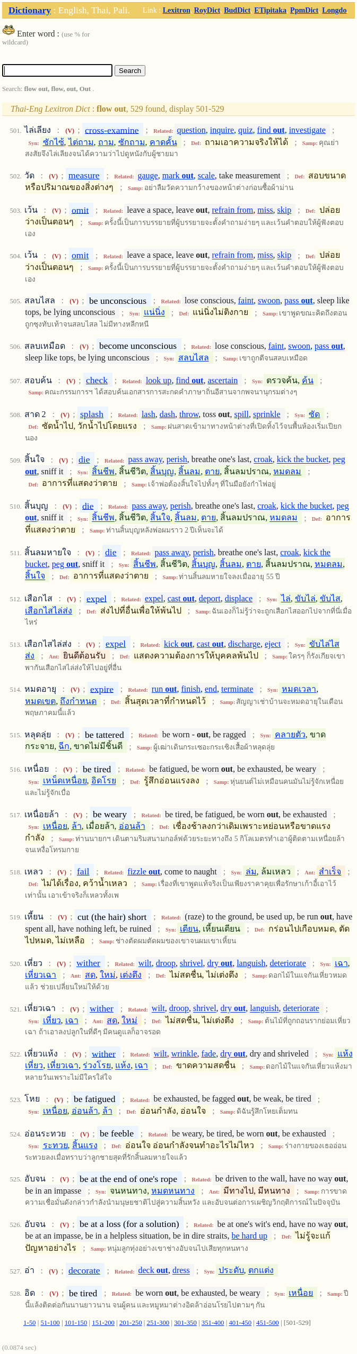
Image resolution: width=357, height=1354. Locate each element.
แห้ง (122, 1065)
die (84, 459)
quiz (245, 129)
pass (298, 300)
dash (167, 414)
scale (206, 175)
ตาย (212, 471)
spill (241, 414)
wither (88, 963)
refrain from (233, 209)
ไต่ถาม (81, 142)
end (211, 688)
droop (166, 963)
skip (284, 209)
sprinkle (267, 414)
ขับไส (330, 598)
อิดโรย (103, 781)
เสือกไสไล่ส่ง (48, 610)
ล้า (77, 826)
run (164, 688)
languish (251, 963)
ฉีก (63, 746)
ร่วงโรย (97, 1065)
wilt (145, 963)
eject (273, 643)
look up (158, 380)
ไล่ (286, 598)
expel (96, 598)
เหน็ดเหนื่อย (65, 781)
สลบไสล (193, 357)
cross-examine (112, 129)
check (97, 380)
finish (190, 688)
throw (188, 414)
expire (102, 688)
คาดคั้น (163, 142)
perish (177, 459)
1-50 (29, 1322)
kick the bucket (303, 459)
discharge (244, 643)
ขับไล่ (305, 598)
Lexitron (176, 10)
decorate (84, 1270)
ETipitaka (270, 10)
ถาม (106, 142)
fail (83, 871)
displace (238, 598)
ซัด (314, 414)
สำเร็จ (330, 871)
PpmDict (304, 10)
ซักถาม (131, 142)
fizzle (143, 871)
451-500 (267, 1322)
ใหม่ (108, 974)
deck (153, 1270)
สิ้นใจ (160, 517)
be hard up (249, 1235)
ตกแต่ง (261, 1270)
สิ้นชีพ (103, 471)
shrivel (191, 963)
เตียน (189, 928)
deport (210, 598)
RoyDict (207, 10)
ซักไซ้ (53, 142)
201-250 (130, 1322)
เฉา (341, 963)
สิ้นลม (189, 471)
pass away (145, 459)
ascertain (222, 380)
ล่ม (251, 871)
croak (263, 459)
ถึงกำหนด (78, 701)
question (191, 129)
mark (178, 175)
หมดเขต (40, 701)
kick (178, 643)
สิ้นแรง (85, 1145)
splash (91, 414)
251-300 (158, 1322)
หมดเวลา (299, 688)
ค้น (308, 380)
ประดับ (231, 1270)
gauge (148, 175)
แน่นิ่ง (154, 312)
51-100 (49, 1322)
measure (84, 175)
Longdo (334, 10)
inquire (222, 129)
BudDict (237, 10)
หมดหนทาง (173, 1190)
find (271, 129)
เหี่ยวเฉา (40, 974)
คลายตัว (290, 734)
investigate (307, 129)
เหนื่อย (55, 826)
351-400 (213, 1322)
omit (80, 209)
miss (265, 209)
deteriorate (287, 963)
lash (148, 414)
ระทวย (55, 1145)
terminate (237, 688)
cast (181, 598)
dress (181, 1270)
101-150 (76, 1322)
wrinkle (184, 1053)
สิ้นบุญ (162, 471)
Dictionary (29, 10)
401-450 (240, 1322)
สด (90, 974)
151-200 (103, 1322)
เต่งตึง (131, 974)
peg (65, 563)
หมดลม (287, 471)
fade (209, 1053)
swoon (269, 300)
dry (220, 963)
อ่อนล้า (132, 826)
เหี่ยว (52, 1020)
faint (246, 300)
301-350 (185, 1322)
